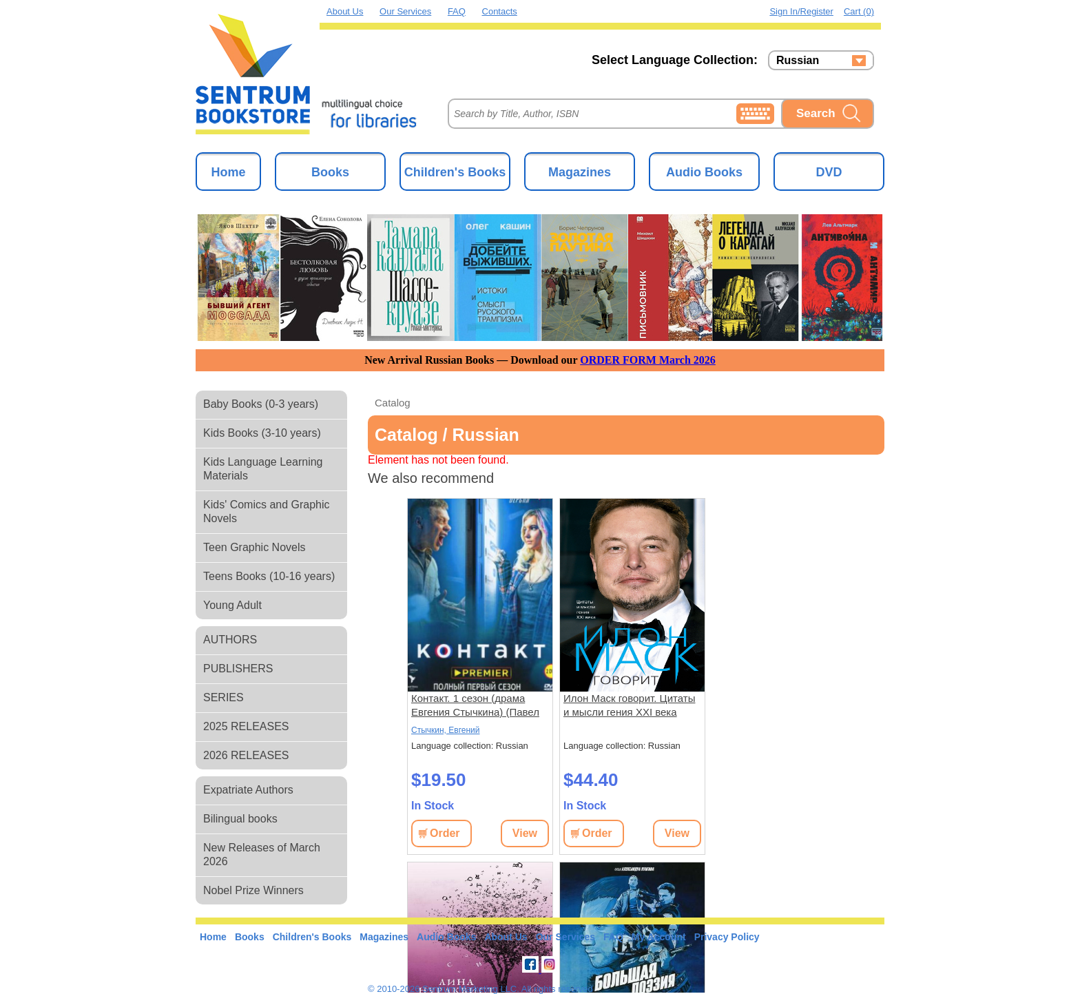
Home (228, 172)
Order (445, 833)
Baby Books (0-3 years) (260, 404)
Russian (797, 60)
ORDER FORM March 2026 (648, 360)
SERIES (223, 697)
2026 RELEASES (246, 755)
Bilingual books (240, 819)
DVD (829, 172)
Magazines (579, 172)
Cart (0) (859, 11)
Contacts (499, 11)
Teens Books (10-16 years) (269, 576)
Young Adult (232, 605)
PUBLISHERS (238, 668)
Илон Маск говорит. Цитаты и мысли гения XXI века (629, 705)
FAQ (457, 11)
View (524, 833)
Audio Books (704, 172)
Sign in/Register (801, 11)
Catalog (393, 402)
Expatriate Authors (248, 790)
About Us (344, 11)
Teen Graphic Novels (254, 547)
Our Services (405, 11)
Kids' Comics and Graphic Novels (266, 511)
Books (330, 172)
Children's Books (455, 172)
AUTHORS (230, 639)
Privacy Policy (727, 936)
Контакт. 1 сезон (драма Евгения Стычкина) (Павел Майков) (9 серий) (475, 705)
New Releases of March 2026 (261, 854)
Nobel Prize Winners (253, 890)
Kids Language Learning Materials (262, 469)
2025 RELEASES (246, 726)
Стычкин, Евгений (445, 730)
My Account (659, 936)
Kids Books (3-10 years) (262, 433)
